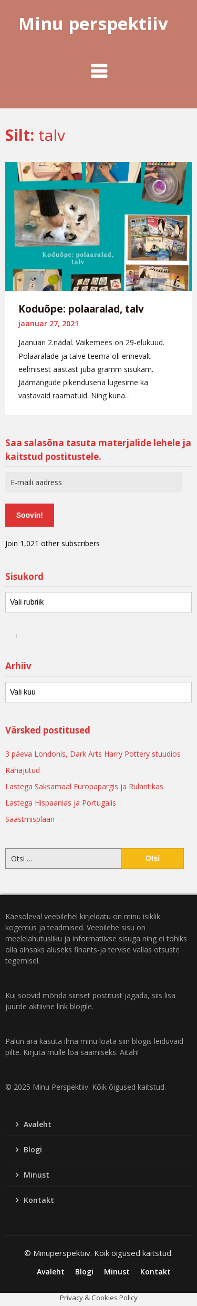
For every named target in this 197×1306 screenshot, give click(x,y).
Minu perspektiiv (93, 23)
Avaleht (37, 1124)
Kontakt (39, 1200)
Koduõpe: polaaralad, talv (81, 309)
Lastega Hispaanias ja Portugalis (60, 803)
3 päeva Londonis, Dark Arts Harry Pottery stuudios (93, 754)
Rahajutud (22, 770)
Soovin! (29, 515)
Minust (36, 1175)
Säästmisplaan (30, 819)
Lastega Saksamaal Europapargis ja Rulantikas (84, 786)
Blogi (33, 1149)
